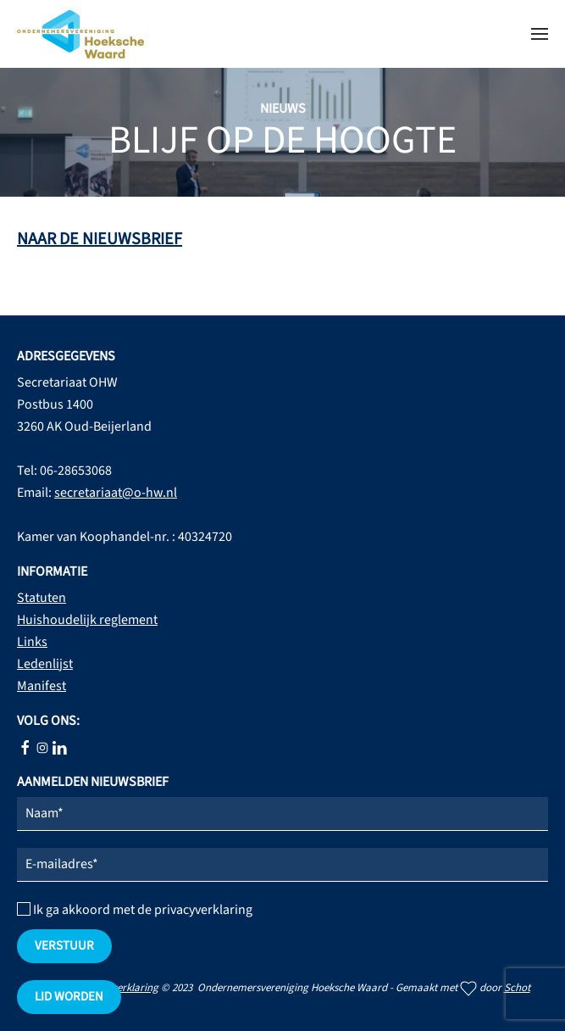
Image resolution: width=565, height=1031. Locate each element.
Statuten (41, 597)
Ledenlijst (45, 664)
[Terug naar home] (80, 34)
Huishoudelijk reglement (87, 619)
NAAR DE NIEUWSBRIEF (99, 239)
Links (32, 642)
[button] (539, 34)
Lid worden (69, 997)
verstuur (64, 946)
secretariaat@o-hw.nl (115, 492)
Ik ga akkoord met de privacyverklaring (134, 909)
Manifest (41, 686)
